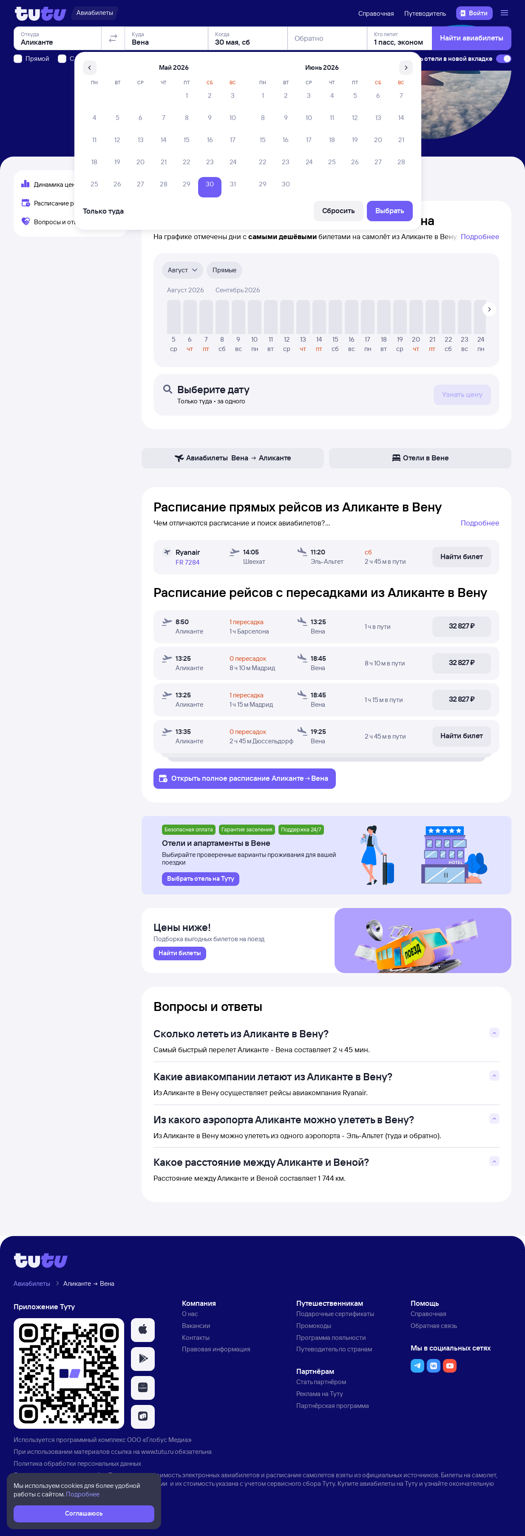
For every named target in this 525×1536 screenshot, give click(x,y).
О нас (190, 1315)
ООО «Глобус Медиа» (159, 1441)
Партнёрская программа (332, 1407)
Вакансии (196, 1327)
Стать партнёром (321, 1383)
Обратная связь (434, 1327)
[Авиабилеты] (94, 13)
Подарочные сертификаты (335, 1315)
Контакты (196, 1339)
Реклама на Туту (319, 1395)
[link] (179, 955)
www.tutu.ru (157, 1453)
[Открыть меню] (505, 13)
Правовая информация (216, 1351)
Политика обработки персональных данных (77, 1465)
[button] (143, 1332)
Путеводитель (425, 13)
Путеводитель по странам (334, 1351)
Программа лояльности (331, 1339)
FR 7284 (187, 562)
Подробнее (480, 236)
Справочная (376, 13)
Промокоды (313, 1327)
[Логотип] (41, 13)
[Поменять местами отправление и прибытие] (113, 87)
